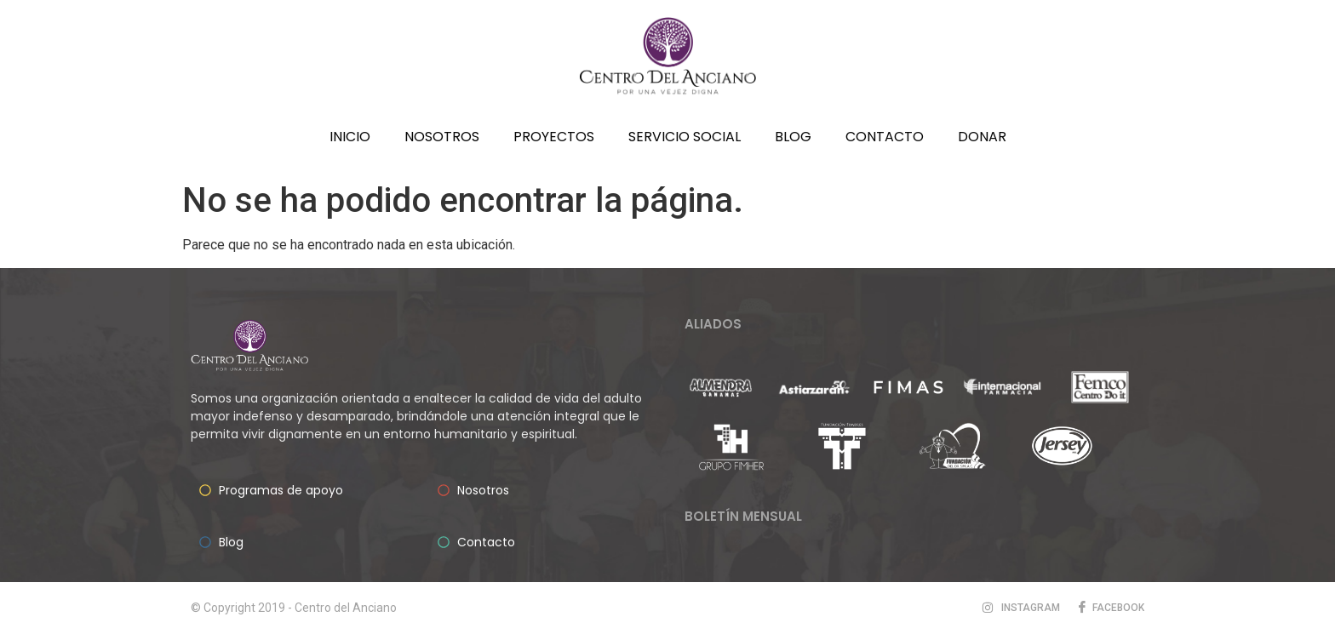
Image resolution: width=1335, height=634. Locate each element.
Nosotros (441, 136)
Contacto (884, 136)
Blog (793, 136)
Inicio (349, 136)
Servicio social (684, 136)
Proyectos (553, 136)
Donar (982, 136)
